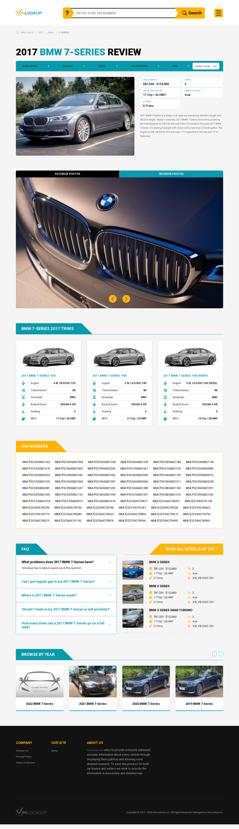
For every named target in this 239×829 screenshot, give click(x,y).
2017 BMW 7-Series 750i (40, 375)
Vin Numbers (137, 66)
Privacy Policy (25, 756)
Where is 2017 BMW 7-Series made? (49, 595)
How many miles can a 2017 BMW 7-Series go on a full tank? (63, 625)
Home (55, 750)
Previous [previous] (214, 654)
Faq (173, 66)
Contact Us (23, 750)
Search (192, 13)
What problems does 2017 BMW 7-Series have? (58, 562)
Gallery (65, 66)
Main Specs (27, 66)
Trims (99, 66)
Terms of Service (27, 762)
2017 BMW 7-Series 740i (111, 375)
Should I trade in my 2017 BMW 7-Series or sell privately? (65, 609)
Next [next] (221, 654)
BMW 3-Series (159, 586)
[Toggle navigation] (218, 13)
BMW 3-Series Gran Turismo (171, 610)
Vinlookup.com (34, 12)
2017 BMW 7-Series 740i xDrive (188, 375)
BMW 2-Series (159, 562)
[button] (113, 299)
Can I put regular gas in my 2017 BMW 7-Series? (58, 581)
